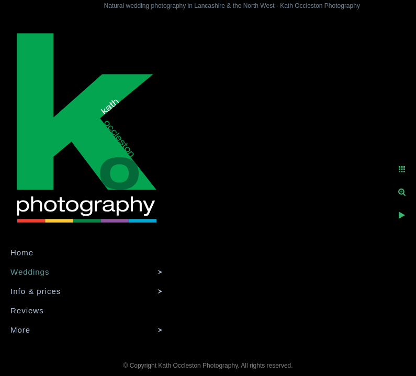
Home (21, 252)
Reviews (27, 310)
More (20, 329)
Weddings (29, 271)
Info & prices (35, 291)
